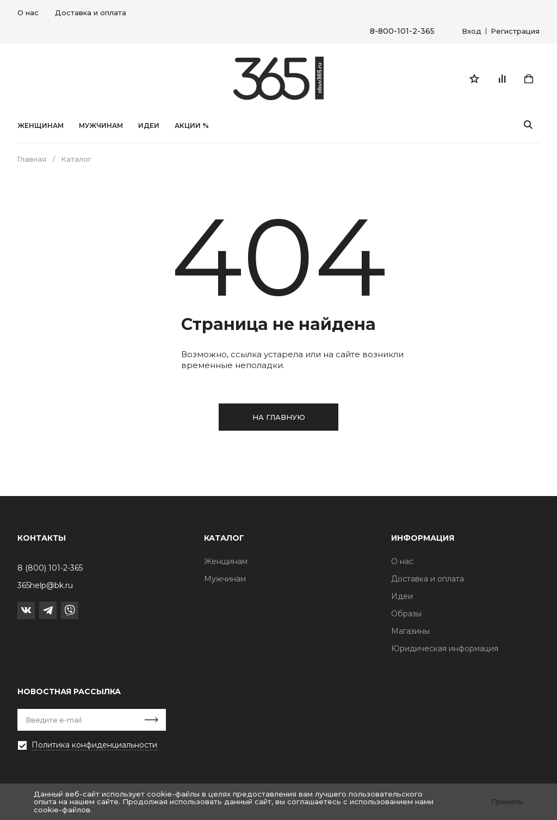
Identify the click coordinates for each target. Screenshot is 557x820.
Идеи (402, 596)
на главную (278, 417)
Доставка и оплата (90, 12)
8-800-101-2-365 (402, 31)
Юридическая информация (444, 648)
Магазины (410, 631)
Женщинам (40, 126)
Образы (406, 614)
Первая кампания (53, 762)
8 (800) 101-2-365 (50, 568)
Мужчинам (101, 126)
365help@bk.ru (45, 585)
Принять (507, 801)
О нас (28, 12)
